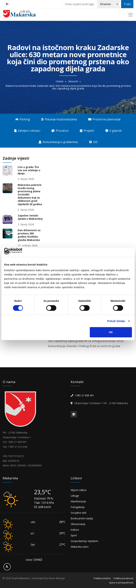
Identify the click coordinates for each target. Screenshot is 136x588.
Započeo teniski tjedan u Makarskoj (30, 217)
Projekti (87, 131)
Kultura (75, 529)
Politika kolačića (102, 578)
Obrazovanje (78, 524)
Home (59, 81)
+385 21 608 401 (84, 395)
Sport (74, 535)
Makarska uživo (80, 546)
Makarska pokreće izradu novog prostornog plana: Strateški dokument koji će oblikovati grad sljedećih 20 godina (30, 194)
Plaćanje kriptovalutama (59, 119)
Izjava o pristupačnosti (121, 582)
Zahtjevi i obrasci (27, 131)
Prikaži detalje (116, 320)
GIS (93, 142)
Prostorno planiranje (104, 119)
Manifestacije (78, 501)
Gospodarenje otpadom (84, 541)
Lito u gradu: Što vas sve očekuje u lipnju (29, 170)
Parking (22, 119)
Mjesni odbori (78, 490)
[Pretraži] (108, 4)
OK (111, 332)
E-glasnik (113, 131)
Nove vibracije (57, 578)
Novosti (73, 81)
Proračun (60, 131)
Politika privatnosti (123, 578)
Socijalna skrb (78, 512)
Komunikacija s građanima (58, 142)
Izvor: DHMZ (34, 560)
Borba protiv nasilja (82, 518)
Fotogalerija (77, 507)
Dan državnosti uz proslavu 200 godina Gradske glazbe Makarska (29, 235)
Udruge (75, 495)
